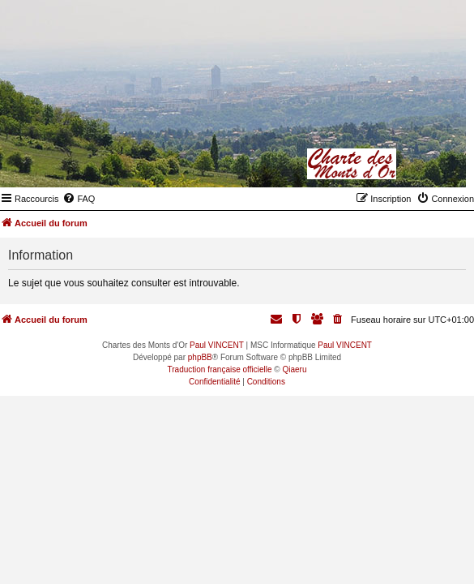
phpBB (200, 357)
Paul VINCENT (217, 345)
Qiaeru (294, 369)
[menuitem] (78, 198)
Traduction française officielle (220, 369)
